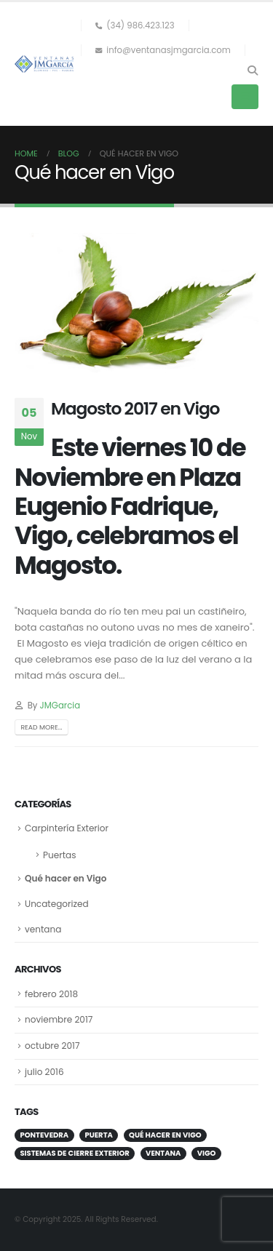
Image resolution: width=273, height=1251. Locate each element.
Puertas (59, 855)
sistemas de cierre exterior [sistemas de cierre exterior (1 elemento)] (74, 1153)
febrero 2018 (51, 994)
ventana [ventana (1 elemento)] (163, 1153)
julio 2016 (44, 1072)
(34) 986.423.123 (134, 25)
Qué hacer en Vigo (65, 878)
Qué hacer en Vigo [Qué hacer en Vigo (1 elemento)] (165, 1135)
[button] (252, 71)
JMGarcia (60, 705)
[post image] (136, 304)
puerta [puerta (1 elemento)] (98, 1135)
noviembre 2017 (58, 1019)
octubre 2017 (52, 1045)
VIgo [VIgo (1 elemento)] (206, 1153)
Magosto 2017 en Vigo (135, 408)
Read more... (41, 727)
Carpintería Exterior (66, 828)
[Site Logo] (44, 63)
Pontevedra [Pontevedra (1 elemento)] (44, 1135)
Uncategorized (57, 904)
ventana (43, 929)
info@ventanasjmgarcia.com (162, 50)
